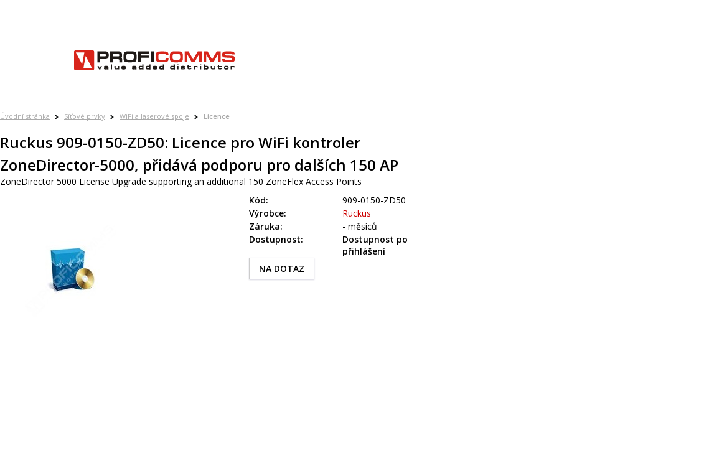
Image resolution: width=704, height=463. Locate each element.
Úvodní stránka (25, 116)
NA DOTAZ (281, 268)
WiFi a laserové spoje (154, 116)
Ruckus (356, 213)
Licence (217, 116)
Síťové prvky (84, 116)
